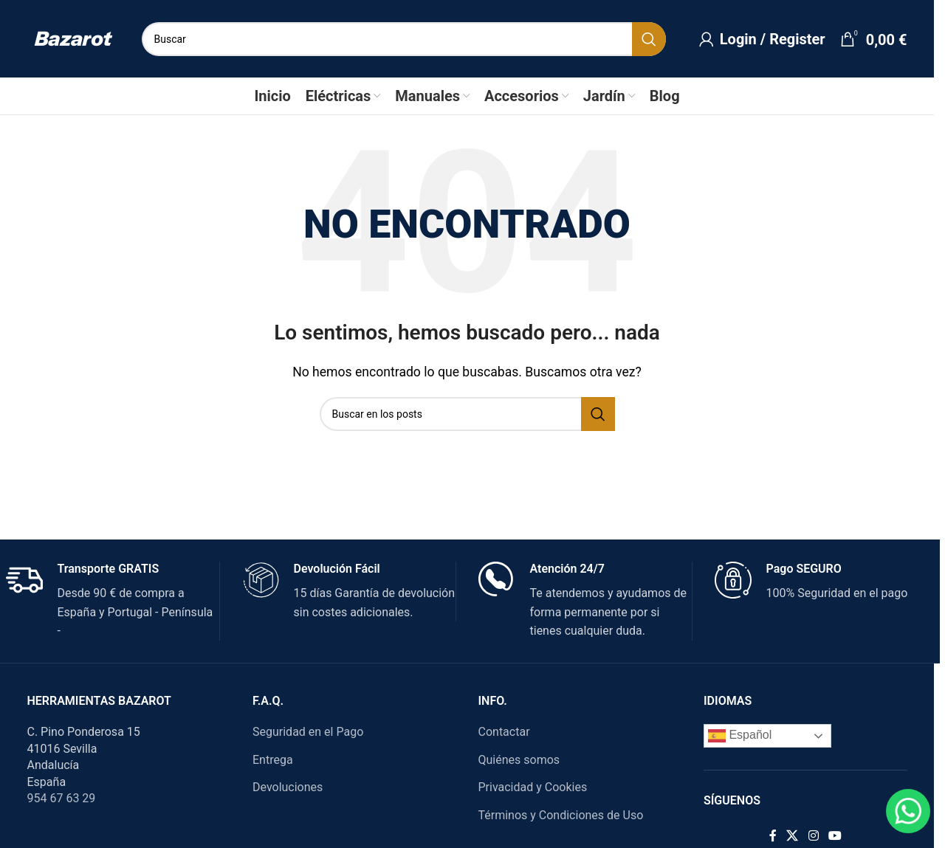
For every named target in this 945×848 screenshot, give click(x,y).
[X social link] (797, 835)
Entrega (278, 760)
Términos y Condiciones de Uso (566, 815)
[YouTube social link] (840, 835)
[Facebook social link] (778, 835)
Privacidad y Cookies (538, 787)
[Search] (409, 39)
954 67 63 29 (66, 798)
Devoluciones (293, 787)
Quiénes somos (525, 760)
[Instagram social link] (819, 835)
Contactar (509, 732)
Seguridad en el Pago (313, 732)
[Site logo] (78, 38)
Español (745, 736)
